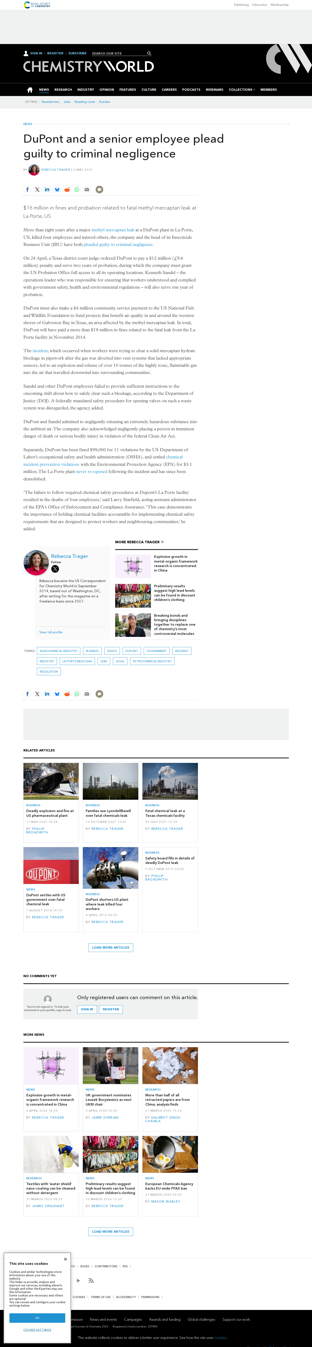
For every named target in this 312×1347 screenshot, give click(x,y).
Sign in (87, 1009)
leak (104, 661)
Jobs (67, 102)
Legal (120, 661)
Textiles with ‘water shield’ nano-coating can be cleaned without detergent (50, 1188)
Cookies (79, 1297)
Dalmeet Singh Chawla (162, 1119)
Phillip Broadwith (37, 830)
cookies (220, 1338)
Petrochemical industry (152, 661)
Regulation (49, 671)
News (27, 124)
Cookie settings (37, 1330)
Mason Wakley (166, 1201)
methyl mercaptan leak (113, 229)
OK (37, 1318)
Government (157, 651)
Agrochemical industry (58, 651)
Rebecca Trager (55, 169)
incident (40, 350)
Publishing (241, 5)
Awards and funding (164, 1319)
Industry (47, 661)
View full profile (50, 632)
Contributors (106, 1266)
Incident (182, 651)
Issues (84, 1266)
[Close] (65, 1259)
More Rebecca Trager (137, 542)
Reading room (85, 102)
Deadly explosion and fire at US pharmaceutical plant (50, 813)
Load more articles (110, 948)
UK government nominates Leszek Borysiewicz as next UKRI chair (109, 1099)
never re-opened (91, 471)
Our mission (73, 1319)
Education (259, 5)
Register (55, 53)
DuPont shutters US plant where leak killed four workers (107, 904)
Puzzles (104, 102)
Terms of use (101, 1297)
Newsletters (50, 102)
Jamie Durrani (105, 1118)
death (112, 651)
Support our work (236, 1319)
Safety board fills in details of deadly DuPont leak (170, 860)
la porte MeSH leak (77, 661)
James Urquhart (48, 1206)
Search (149, 53)
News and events (103, 1319)
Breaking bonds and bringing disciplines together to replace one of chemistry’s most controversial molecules (174, 624)
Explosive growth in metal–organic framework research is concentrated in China (176, 563)
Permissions (150, 1297)
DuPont (132, 651)
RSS (125, 1266)
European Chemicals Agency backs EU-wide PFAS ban (169, 1186)
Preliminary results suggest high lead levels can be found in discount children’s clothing (174, 593)
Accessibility (126, 1297)
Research (153, 1089)
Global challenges (201, 1319)
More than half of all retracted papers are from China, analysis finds (167, 1099)
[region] (37, 1297)
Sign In (36, 53)
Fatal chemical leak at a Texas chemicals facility (165, 813)
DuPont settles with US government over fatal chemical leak (45, 899)
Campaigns (133, 1319)
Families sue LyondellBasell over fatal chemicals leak (108, 813)
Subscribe (77, 53)
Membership (280, 5)
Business (92, 651)
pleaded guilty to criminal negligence (118, 244)
